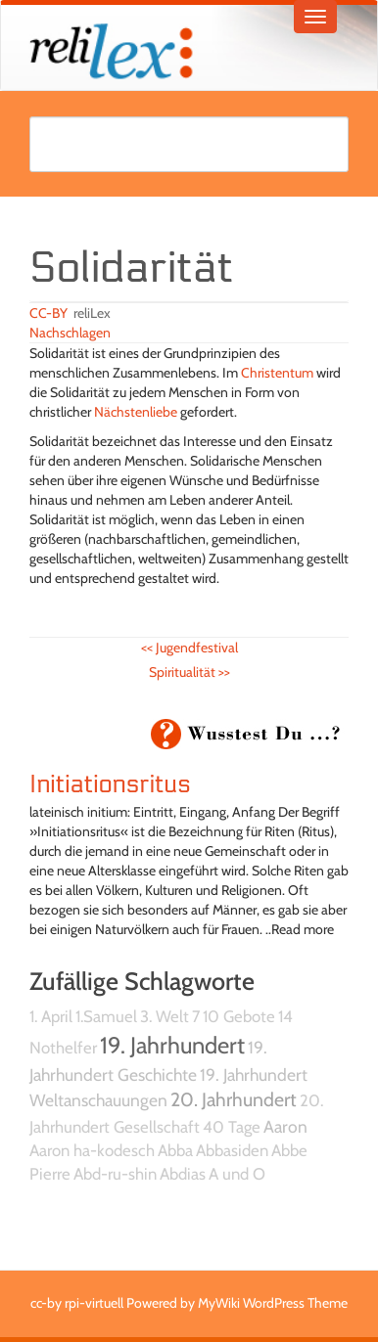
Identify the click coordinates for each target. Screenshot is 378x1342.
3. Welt (164, 1016)
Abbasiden (232, 1150)
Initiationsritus (110, 784)
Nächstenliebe (135, 412)
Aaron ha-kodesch (92, 1150)
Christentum (277, 372)
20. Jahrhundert (233, 1099)
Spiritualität (189, 672)
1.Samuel (106, 1016)
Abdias (183, 1174)
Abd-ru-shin (115, 1174)
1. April (50, 1016)
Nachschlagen (70, 332)
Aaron (285, 1126)
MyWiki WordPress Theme (273, 1303)
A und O (237, 1174)
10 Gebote (239, 1016)
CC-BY (48, 313)
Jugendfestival (189, 647)
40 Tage (231, 1127)
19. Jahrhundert (172, 1045)
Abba (175, 1150)
